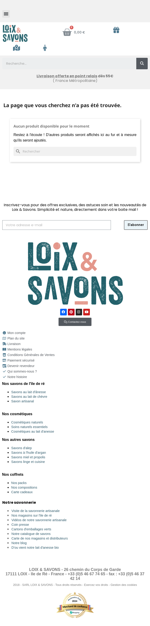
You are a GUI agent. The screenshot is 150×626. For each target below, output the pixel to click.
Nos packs (19, 483)
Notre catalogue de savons (31, 534)
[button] (75, 322)
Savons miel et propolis (28, 457)
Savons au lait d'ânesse (28, 392)
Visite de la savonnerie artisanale (35, 511)
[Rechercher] (75, 151)
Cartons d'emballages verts (31, 529)
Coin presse (20, 524)
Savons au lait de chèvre (29, 396)
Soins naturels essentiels (29, 427)
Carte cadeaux (22, 492)
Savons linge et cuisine (28, 462)
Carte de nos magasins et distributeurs (39, 538)
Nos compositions (24, 487)
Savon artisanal (22, 401)
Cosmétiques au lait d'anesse (32, 431)
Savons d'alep (21, 448)
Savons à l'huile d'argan (28, 452)
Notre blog (19, 543)
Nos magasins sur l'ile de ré (31, 515)
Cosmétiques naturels (27, 422)
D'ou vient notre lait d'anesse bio (35, 547)
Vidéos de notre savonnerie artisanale (39, 520)
